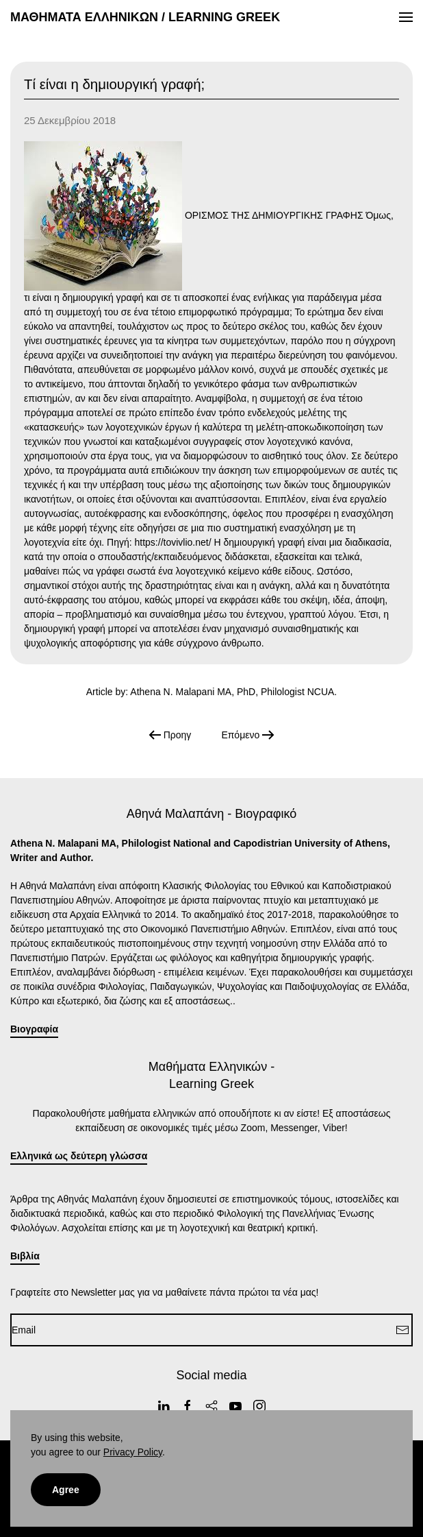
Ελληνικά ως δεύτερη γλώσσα (78, 1155)
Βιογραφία (34, 1029)
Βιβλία (25, 1255)
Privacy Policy (132, 1452)
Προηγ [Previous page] (170, 734)
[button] (406, 17)
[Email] (211, 1330)
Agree (65, 1489)
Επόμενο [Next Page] (247, 734)
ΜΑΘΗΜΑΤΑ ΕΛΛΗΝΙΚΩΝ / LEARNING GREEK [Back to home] (145, 17)
